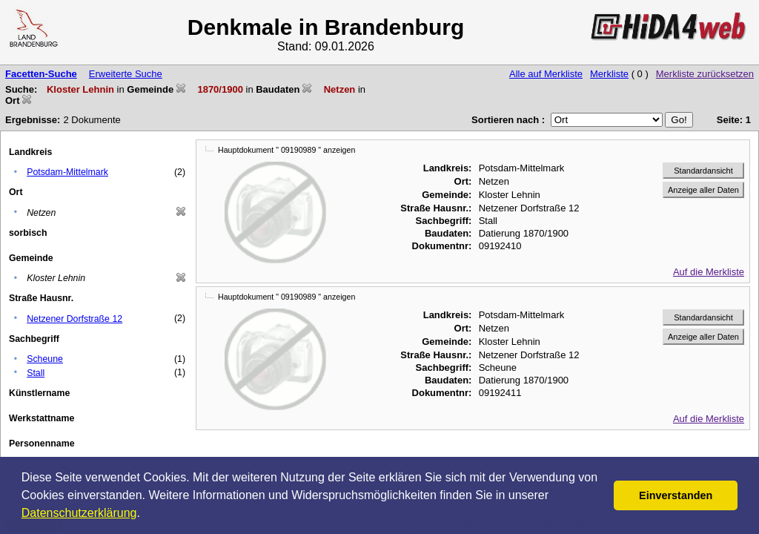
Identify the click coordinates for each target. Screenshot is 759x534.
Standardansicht (703, 170)
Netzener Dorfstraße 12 (74, 319)
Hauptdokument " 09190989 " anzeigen (286, 149)
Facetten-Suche (41, 73)
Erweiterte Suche (125, 73)
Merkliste (609, 73)
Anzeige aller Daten (703, 189)
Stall (35, 373)
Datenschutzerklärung (79, 513)
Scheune (45, 359)
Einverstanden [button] (675, 495)
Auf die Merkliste (708, 271)
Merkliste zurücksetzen (705, 73)
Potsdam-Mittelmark (67, 172)
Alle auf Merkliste (546, 73)
